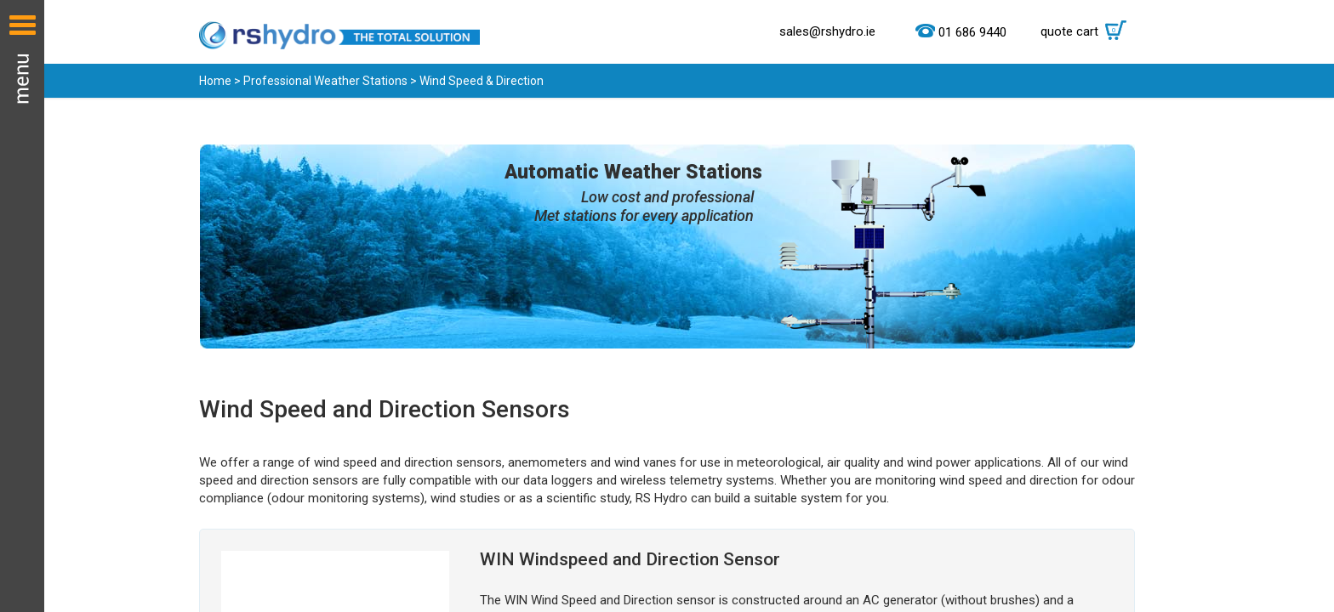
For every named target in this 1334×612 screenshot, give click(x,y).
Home (215, 81)
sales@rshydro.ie (827, 31)
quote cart (1087, 31)
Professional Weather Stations (325, 81)
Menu (22, 306)
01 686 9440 (972, 32)
